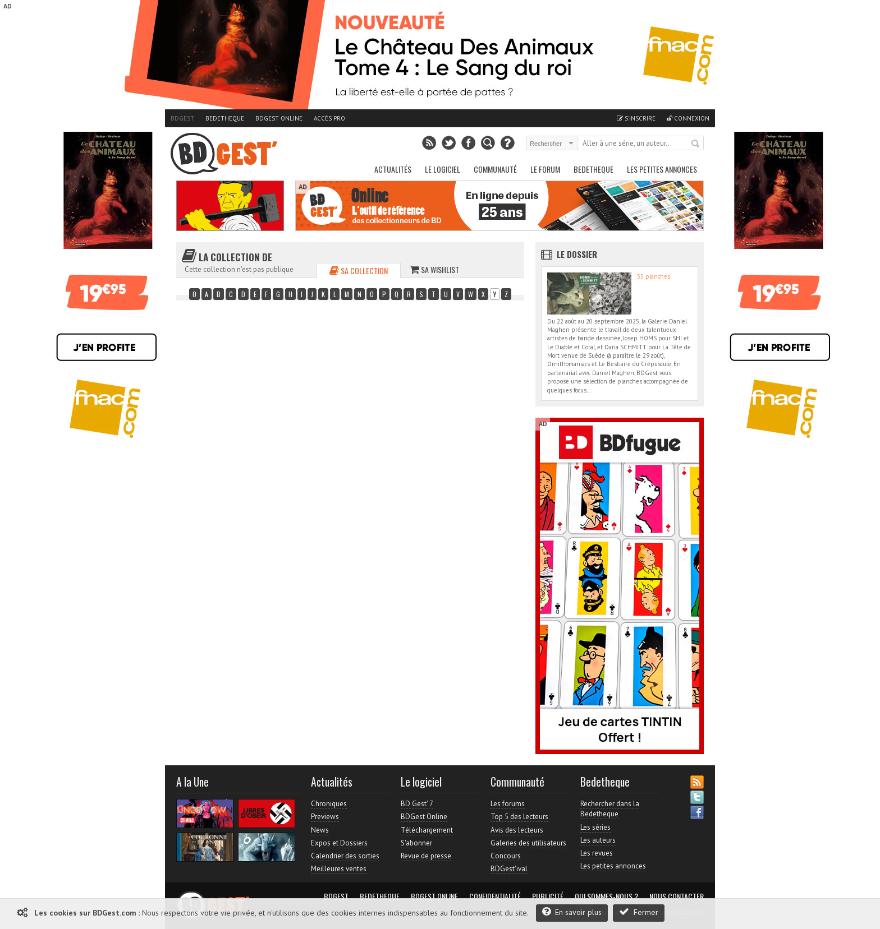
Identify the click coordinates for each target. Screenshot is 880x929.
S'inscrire (636, 118)
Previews (325, 816)
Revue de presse (426, 856)
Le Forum (545, 169)
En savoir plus (572, 912)
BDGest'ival (509, 868)
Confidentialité (495, 896)
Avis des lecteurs (517, 830)
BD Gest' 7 (417, 803)
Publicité (547, 896)
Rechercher (695, 144)
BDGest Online (278, 118)
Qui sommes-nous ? (606, 896)
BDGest (182, 118)
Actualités (392, 169)
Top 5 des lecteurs (519, 816)
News (320, 830)
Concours (506, 856)
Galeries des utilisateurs (528, 843)
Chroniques (329, 803)
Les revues (596, 853)
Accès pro (329, 118)
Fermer (638, 912)
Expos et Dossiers (339, 843)
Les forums (508, 803)
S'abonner (416, 843)
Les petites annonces (662, 169)
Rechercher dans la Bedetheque (609, 809)
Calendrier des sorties (345, 856)
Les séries (595, 827)
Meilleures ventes (338, 868)
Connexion (688, 118)
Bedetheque (224, 118)
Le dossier (577, 254)
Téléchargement (427, 830)
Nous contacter (676, 896)
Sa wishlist (434, 269)
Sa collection (358, 270)
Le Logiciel (442, 169)
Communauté (495, 169)
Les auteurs (598, 840)
